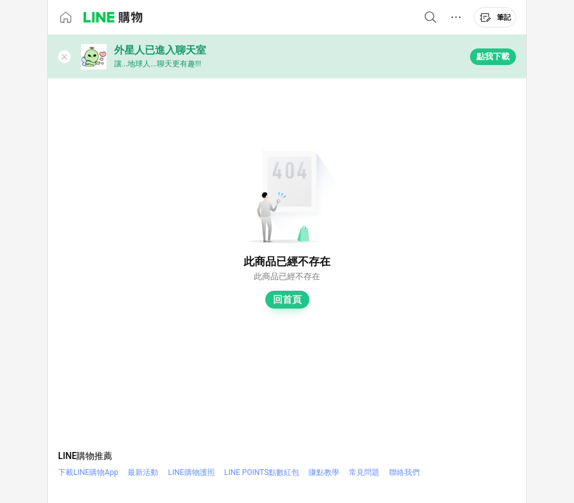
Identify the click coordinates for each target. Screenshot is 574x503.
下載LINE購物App (88, 472)
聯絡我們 (404, 472)
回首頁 (287, 299)
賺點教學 (324, 472)
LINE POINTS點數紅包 (262, 472)
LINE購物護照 (191, 472)
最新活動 (143, 472)
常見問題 (364, 472)
